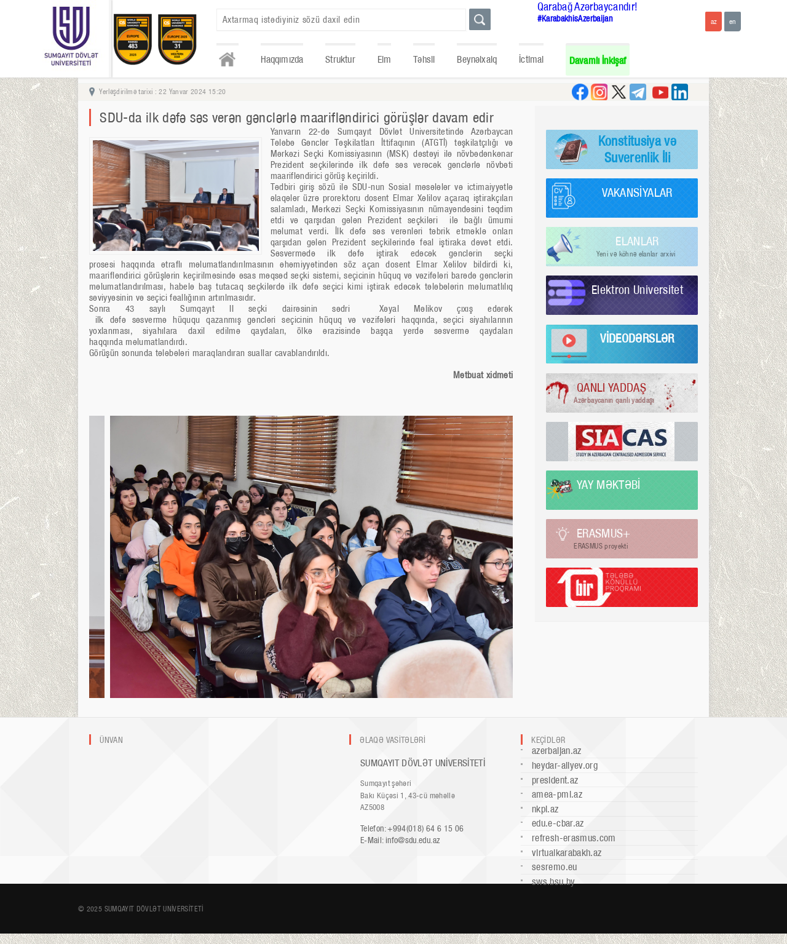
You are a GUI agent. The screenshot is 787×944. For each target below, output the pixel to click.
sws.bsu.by (553, 881)
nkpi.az (545, 809)
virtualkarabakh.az (566, 853)
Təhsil (424, 59)
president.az (555, 780)
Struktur (340, 59)
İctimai (531, 59)
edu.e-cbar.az (558, 823)
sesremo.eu (554, 867)
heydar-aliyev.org (565, 765)
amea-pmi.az (557, 794)
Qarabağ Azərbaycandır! (587, 6)
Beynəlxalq (477, 59)
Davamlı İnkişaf (598, 60)
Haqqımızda (282, 59)
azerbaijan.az (557, 750)
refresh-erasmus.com (574, 838)
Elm (385, 59)
